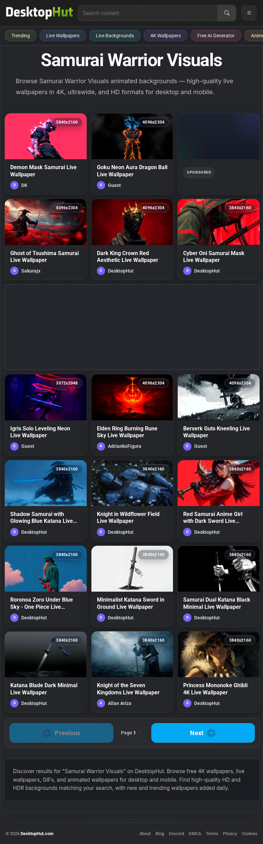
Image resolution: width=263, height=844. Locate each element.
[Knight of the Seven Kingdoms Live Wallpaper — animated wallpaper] (132, 671)
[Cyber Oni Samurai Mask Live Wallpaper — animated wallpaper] (219, 239)
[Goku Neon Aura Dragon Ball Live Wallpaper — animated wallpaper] (132, 153)
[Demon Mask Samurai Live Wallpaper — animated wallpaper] (46, 153)
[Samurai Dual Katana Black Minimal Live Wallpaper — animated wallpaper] (219, 586)
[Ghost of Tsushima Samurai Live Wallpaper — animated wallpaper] (46, 239)
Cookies (250, 833)
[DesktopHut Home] (39, 13)
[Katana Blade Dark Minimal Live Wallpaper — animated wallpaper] (46, 671)
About (145, 833)
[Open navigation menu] (249, 13)
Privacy (230, 833)
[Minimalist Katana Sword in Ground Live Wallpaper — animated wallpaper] (132, 586)
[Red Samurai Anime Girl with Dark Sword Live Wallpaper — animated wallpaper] (219, 500)
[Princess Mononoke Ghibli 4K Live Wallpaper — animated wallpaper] (219, 671)
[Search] (226, 13)
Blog (159, 833)
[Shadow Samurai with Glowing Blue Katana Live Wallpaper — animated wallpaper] (46, 500)
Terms (212, 833)
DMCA (195, 833)
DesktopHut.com (37, 833)
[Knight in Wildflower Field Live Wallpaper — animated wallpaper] (132, 500)
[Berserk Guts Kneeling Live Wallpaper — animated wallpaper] (219, 414)
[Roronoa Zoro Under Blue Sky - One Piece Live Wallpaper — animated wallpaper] (46, 586)
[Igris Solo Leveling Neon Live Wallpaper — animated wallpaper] (46, 414)
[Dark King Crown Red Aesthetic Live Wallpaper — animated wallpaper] (132, 239)
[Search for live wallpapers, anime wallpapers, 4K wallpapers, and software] (147, 13)
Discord (176, 833)
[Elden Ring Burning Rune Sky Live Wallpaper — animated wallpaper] (132, 414)
